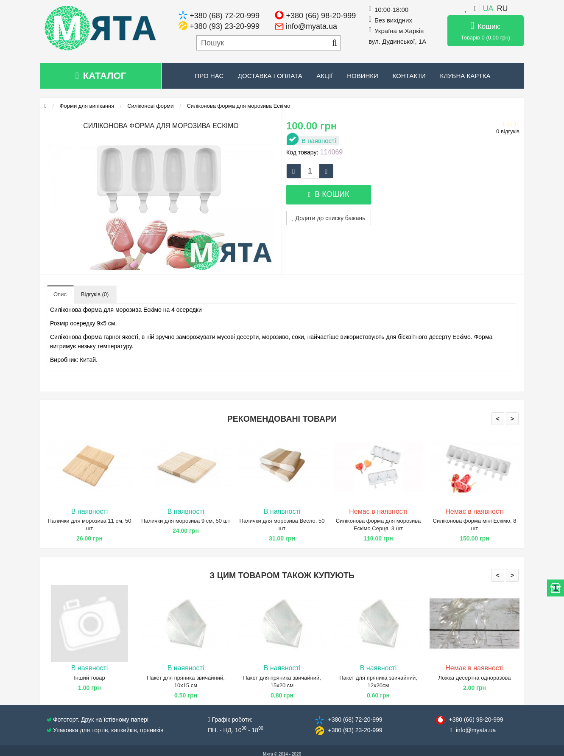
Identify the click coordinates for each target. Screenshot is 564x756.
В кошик (328, 194)
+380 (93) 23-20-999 (225, 26)
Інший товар (89, 678)
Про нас (209, 75)
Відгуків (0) (95, 294)
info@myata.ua (311, 26)
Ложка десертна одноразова (474, 678)
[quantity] (310, 171)
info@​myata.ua (476, 730)
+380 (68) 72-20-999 (225, 15)
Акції (324, 75)
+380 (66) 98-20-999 (321, 15)
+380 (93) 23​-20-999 (355, 730)
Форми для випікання (87, 106)
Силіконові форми (150, 106)
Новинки (362, 75)
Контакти (408, 75)
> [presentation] (512, 418)
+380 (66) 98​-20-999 (476, 719)
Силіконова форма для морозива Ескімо (238, 106)
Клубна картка (465, 75)
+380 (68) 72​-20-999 (355, 719)
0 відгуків (507, 131)
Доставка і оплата (270, 75)
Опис (60, 294)
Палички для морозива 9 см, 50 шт (185, 521)
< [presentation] (498, 418)
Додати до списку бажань (329, 218)
